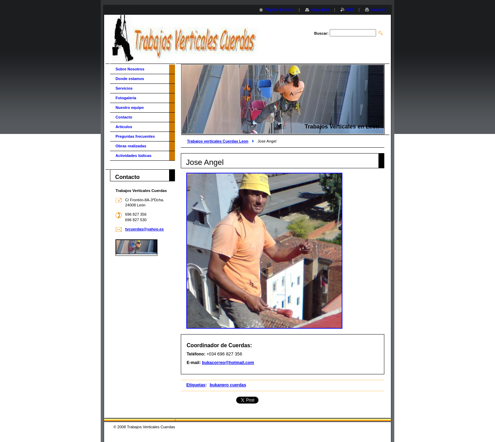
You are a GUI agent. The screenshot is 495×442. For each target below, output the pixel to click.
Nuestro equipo (130, 107)
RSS (350, 10)
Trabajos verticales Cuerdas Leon (217, 141)
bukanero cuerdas (228, 385)
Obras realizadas (131, 146)
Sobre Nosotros (130, 69)
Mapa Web (320, 10)
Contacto (124, 117)
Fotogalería (126, 98)
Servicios (124, 88)
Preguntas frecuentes (135, 136)
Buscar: (321, 33)
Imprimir (378, 10)
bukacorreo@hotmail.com (228, 362)
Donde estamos (130, 79)
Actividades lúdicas (133, 156)
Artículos (124, 127)
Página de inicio (279, 10)
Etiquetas (195, 385)
